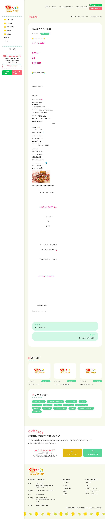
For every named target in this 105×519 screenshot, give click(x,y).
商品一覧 (6, 38)
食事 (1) (72, 408)
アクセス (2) (37, 411)
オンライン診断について (66, 7)
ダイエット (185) (71, 401)
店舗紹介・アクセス (50, 7)
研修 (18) (58, 405)
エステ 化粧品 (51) (81, 405)
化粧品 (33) (47, 405)
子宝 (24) (83, 401)
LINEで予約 (7, 72)
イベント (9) (47, 408)
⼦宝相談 (9, 23)
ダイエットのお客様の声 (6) (55, 401)
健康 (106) (36, 408)
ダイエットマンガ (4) (60, 408)
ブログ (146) (37, 405)
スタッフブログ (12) (38, 401)
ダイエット (10, 19)
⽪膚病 (9, 30)
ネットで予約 (17, 72)
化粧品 (9, 34)
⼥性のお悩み (10, 27)
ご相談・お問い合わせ (82, 7)
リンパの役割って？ (40, 328)
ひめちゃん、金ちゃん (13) (86, 408)
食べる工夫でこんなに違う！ (87, 338)
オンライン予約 (72, 452)
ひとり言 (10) (68, 405)
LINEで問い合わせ (92, 452)
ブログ (6, 41)
